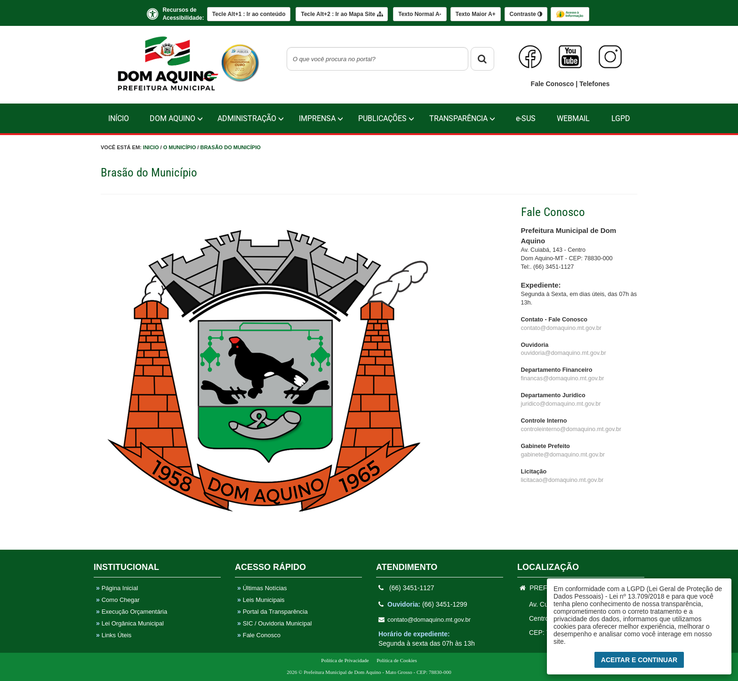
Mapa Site (341, 14)
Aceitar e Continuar (639, 660)
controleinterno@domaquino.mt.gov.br (571, 429)
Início (118, 118)
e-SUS (526, 118)
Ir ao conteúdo (249, 14)
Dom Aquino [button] (176, 118)
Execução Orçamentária (131, 611)
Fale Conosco (553, 84)
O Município (179, 147)
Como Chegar (118, 600)
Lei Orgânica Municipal (130, 623)
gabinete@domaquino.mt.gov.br (563, 454)
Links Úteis (113, 635)
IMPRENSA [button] (321, 118)
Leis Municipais (261, 600)
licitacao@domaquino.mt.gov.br (562, 480)
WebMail (573, 118)
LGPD (620, 118)
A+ (476, 14)
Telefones (594, 84)
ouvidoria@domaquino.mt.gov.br (563, 353)
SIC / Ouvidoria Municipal (274, 623)
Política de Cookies (397, 660)
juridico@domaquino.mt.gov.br (561, 404)
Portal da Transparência (272, 611)
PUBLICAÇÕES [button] (386, 118)
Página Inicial (117, 588)
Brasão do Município (230, 147)
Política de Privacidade (345, 660)
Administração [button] (250, 118)
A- (419, 14)
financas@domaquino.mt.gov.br (562, 378)
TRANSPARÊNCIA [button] (462, 118)
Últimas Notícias (262, 588)
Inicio (151, 147)
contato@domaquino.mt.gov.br (561, 328)
